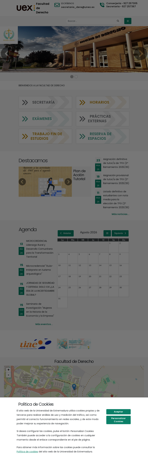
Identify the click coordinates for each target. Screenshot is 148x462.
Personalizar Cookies (118, 420)
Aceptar (118, 411)
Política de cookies (27, 451)
